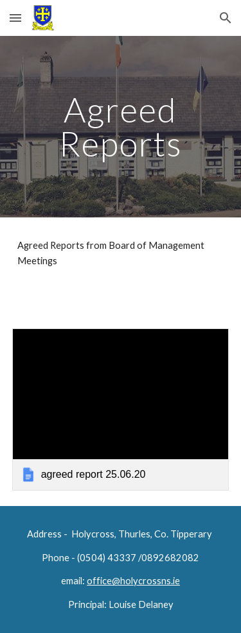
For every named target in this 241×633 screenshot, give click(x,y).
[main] (120, 126)
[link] (120, 409)
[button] (15, 17)
